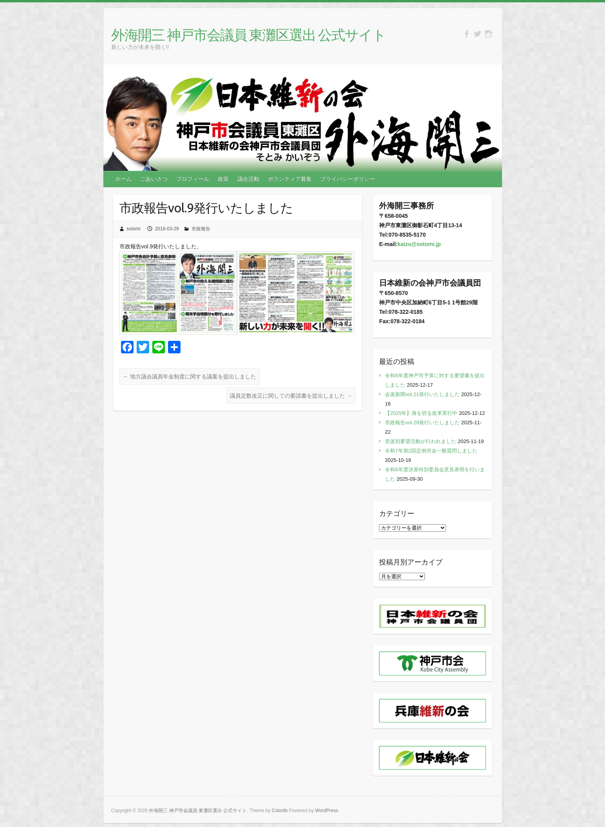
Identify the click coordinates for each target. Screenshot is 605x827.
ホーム (123, 179)
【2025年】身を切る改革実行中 (421, 413)
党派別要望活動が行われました (420, 441)
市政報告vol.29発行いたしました (422, 422)
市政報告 (200, 229)
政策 (223, 179)
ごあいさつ (154, 179)
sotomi (133, 229)
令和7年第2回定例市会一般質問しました (431, 451)
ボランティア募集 (290, 179)
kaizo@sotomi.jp (419, 244)
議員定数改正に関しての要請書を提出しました (291, 396)
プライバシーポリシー (347, 179)
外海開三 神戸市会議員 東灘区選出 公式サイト (248, 35)
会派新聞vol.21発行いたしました (422, 394)
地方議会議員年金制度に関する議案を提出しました (189, 376)
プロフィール (192, 179)
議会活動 (248, 179)
